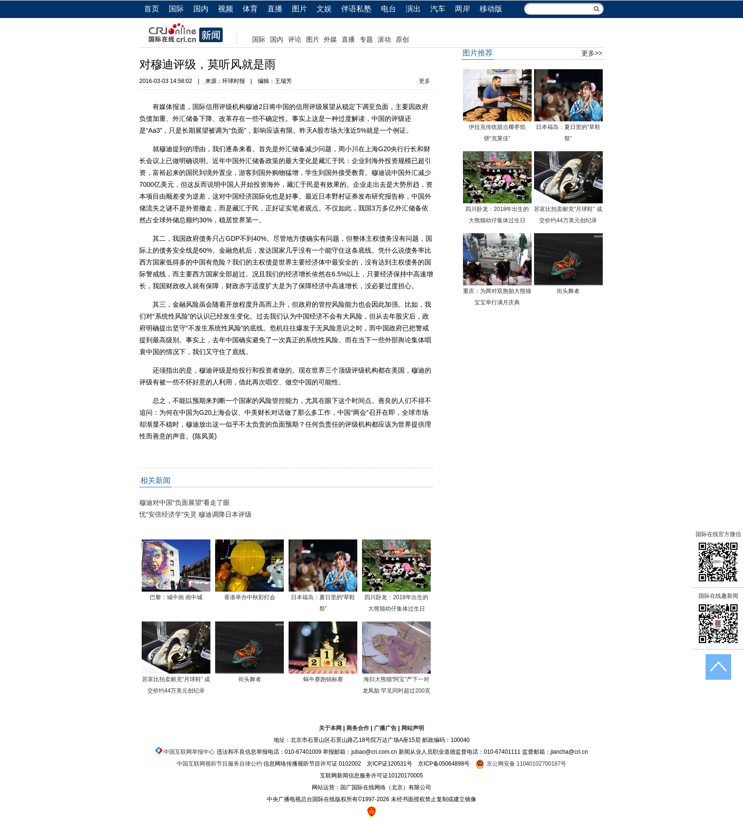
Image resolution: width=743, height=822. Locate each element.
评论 (294, 39)
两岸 (462, 9)
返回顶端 (718, 667)
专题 (366, 39)
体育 (250, 9)
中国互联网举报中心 (189, 752)
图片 (299, 9)
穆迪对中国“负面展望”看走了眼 (184, 502)
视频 (225, 9)
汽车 (437, 9)
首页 (151, 9)
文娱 (324, 9)
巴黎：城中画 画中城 (176, 597)
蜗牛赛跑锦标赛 (323, 679)
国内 (200, 9)
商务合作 (357, 728)
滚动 (384, 39)
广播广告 (385, 728)
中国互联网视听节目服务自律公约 (219, 763)
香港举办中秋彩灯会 (249, 597)
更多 (424, 81)
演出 (413, 9)
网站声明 (412, 728)
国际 (176, 9)
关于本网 (330, 728)
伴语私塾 (356, 9)
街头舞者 (249, 679)
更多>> (591, 53)
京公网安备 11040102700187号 (520, 763)
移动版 (491, 9)
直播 (274, 9)
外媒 (330, 39)
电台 (388, 9)
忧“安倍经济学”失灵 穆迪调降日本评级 (195, 514)
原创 (402, 39)
